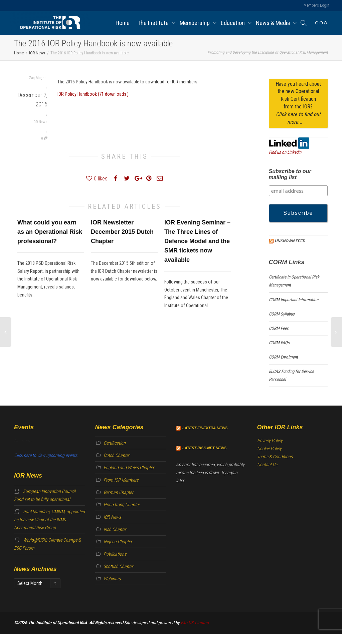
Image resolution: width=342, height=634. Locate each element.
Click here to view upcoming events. (46, 455)
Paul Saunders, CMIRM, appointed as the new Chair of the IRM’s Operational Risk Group (49, 519)
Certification (115, 443)
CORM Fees (279, 328)
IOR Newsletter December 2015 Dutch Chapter (122, 231)
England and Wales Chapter (129, 467)
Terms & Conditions (275, 456)
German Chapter (118, 492)
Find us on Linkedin (285, 152)
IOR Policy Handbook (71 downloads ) (93, 94)
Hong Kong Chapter (122, 504)
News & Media (273, 22)
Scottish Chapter (119, 566)
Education (233, 22)
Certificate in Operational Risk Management (294, 280)
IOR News (39, 122)
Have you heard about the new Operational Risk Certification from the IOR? (298, 103)
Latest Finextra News (205, 428)
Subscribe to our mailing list (290, 174)
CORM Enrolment (283, 357)
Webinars (112, 578)
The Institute (154, 22)
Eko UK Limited (195, 622)
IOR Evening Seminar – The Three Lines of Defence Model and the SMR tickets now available (197, 241)
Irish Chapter (115, 529)
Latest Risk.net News (204, 448)
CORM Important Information (293, 299)
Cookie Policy (269, 448)
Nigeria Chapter (118, 541)
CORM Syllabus (282, 313)
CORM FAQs (279, 342)
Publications (115, 554)
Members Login (316, 5)
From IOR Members (121, 480)
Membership (195, 22)
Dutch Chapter (117, 455)
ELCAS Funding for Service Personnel (291, 375)
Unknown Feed (290, 241)
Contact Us (267, 464)
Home (123, 22)
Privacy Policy (270, 440)
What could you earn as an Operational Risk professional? (49, 231)
